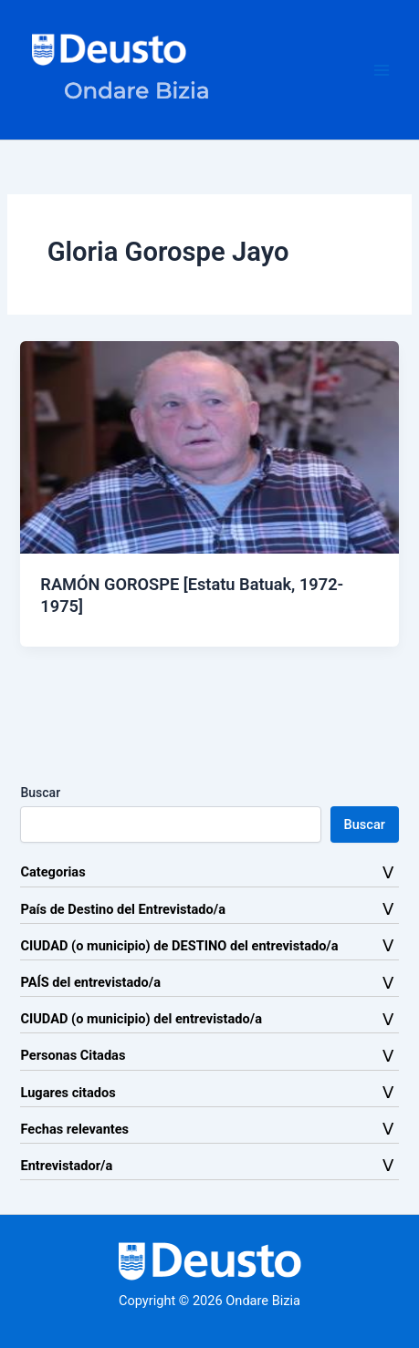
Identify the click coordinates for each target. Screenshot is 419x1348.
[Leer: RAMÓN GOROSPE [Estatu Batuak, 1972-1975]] (209, 446)
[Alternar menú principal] (381, 70)
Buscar (40, 792)
